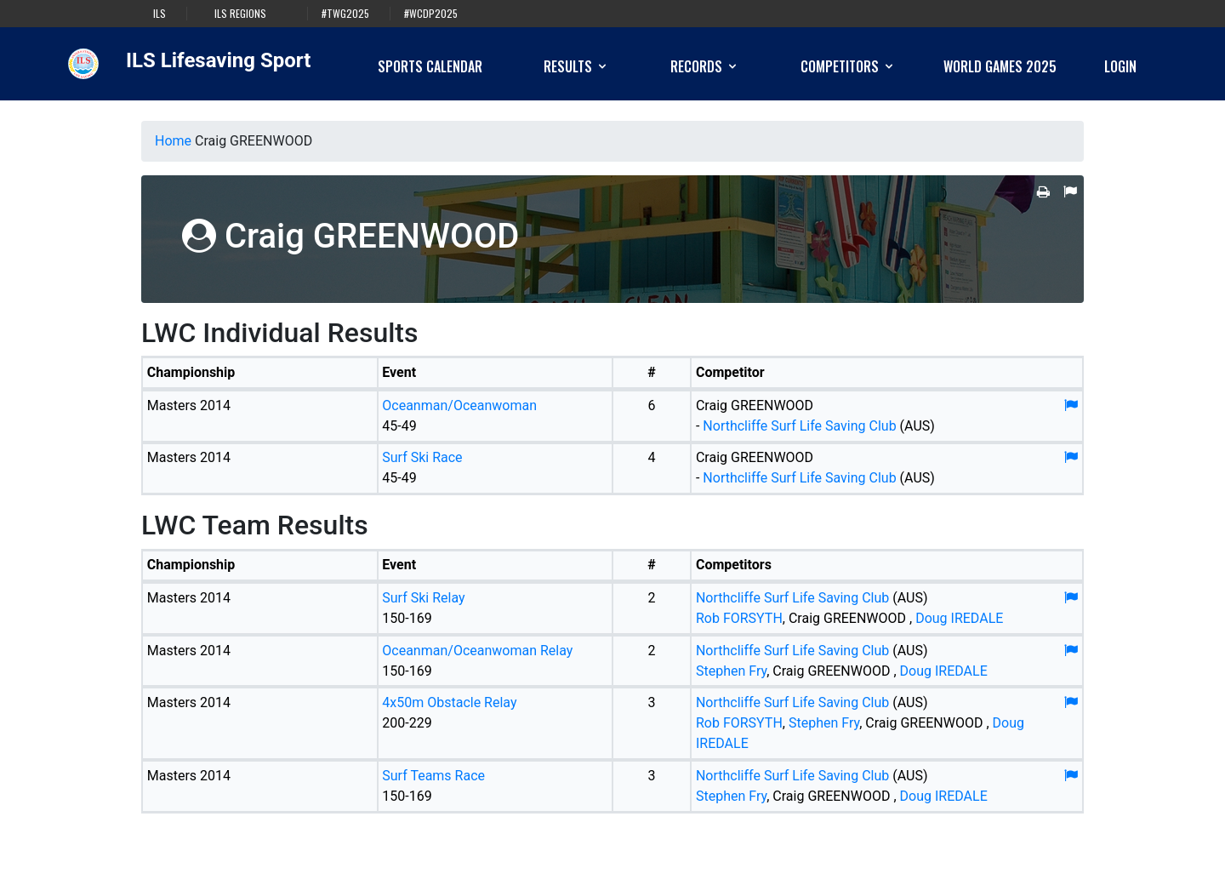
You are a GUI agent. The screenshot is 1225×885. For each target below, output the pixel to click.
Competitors (848, 66)
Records (704, 66)
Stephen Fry (731, 671)
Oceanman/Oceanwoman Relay (477, 650)
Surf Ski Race (422, 457)
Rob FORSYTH (739, 618)
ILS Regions (240, 13)
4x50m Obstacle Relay (449, 702)
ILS (159, 13)
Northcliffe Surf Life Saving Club (799, 426)
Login (1120, 66)
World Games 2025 (1000, 66)
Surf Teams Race (433, 776)
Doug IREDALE (959, 618)
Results (576, 66)
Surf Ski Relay (423, 598)
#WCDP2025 (431, 13)
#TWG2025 (345, 13)
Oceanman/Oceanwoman (459, 405)
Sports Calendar (430, 66)
